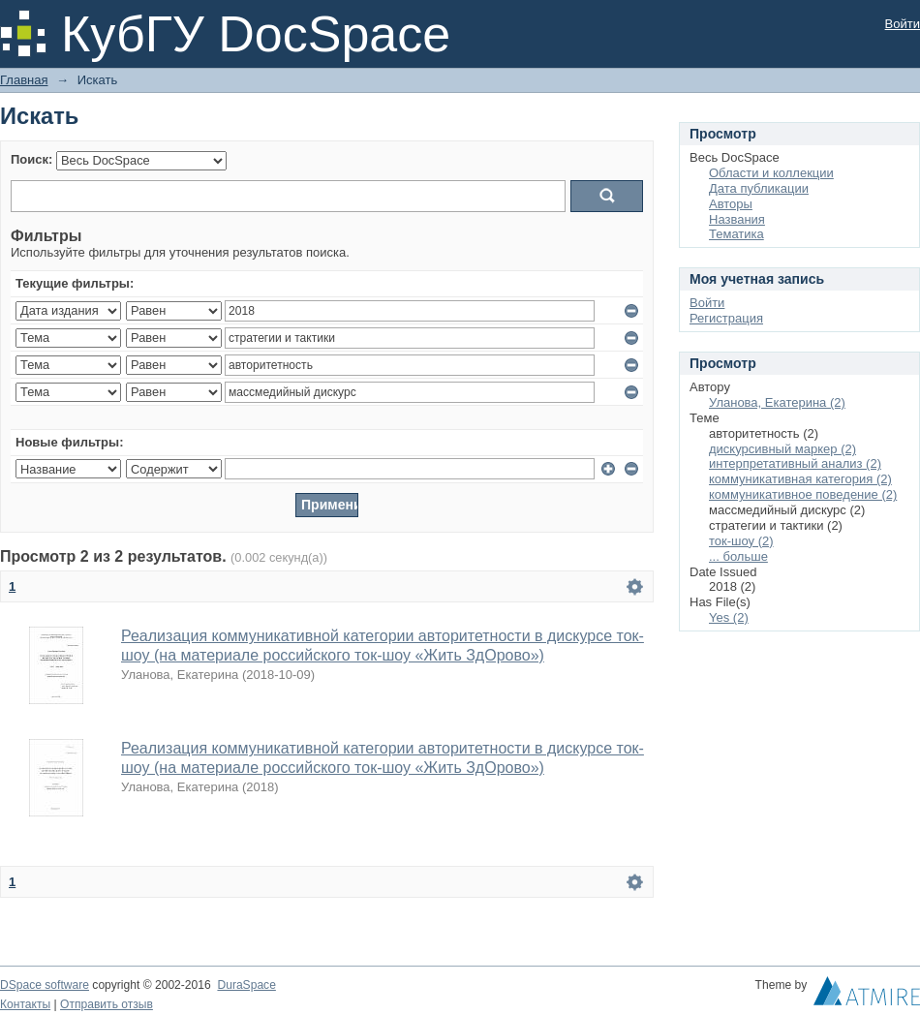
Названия (737, 219)
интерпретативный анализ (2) (795, 463)
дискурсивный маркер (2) (782, 449)
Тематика (736, 234)
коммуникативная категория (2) (800, 479)
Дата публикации (759, 188)
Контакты (25, 1004)
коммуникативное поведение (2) (803, 494)
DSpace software (44, 985)
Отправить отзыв (106, 1004)
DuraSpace (246, 985)
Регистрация (726, 318)
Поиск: (31, 159)
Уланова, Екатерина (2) (777, 402)
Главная (23, 80)
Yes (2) (729, 617)
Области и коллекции (771, 173)
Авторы (730, 204)
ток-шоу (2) (741, 541)
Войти (902, 23)
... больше (738, 556)
